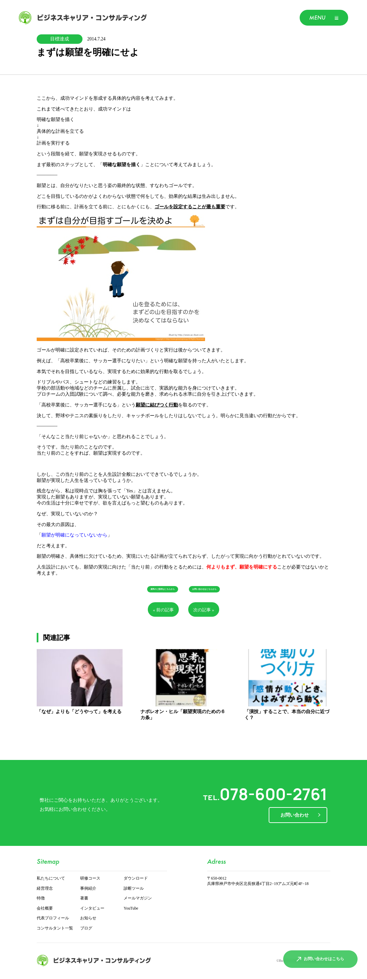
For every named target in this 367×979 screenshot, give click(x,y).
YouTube (131, 908)
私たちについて (51, 878)
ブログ (86, 928)
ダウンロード (136, 878)
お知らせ (88, 918)
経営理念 (45, 888)
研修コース (90, 878)
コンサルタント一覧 (55, 928)
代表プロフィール (53, 918)
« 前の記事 (163, 610)
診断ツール (134, 888)
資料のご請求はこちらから (163, 589)
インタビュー (92, 908)
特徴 (41, 898)
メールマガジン (138, 898)
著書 (84, 898)
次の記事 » (203, 610)
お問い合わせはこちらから (204, 589)
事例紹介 (88, 888)
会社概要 (45, 908)
